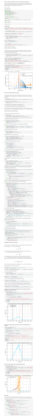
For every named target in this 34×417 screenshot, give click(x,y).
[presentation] (19, 245)
